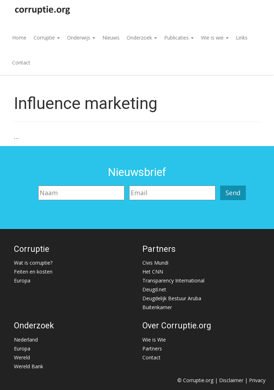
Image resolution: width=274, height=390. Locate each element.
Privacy (257, 380)
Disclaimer (231, 380)
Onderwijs (81, 37)
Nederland (26, 339)
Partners (152, 348)
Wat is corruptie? (33, 262)
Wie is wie (215, 37)
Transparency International (173, 280)
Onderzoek (142, 37)
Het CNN (152, 271)
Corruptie (47, 37)
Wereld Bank (28, 366)
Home (19, 37)
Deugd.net (154, 289)
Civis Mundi (155, 262)
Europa (22, 280)
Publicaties (179, 37)
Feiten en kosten (33, 271)
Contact (21, 62)
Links (242, 37)
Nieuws (111, 37)
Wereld (22, 357)
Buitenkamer (157, 307)
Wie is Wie (154, 339)
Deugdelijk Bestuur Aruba (171, 298)
